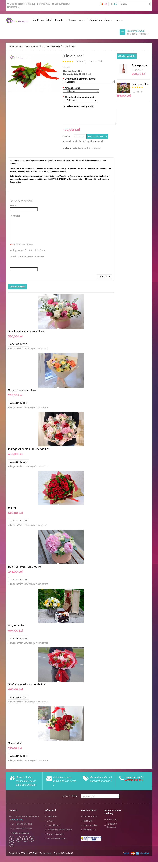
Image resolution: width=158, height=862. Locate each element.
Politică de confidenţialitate (59, 830)
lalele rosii (83, 148)
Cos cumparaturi (61, 4)
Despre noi (52, 817)
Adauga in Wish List (71, 141)
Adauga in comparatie (93, 141)
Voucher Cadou (90, 817)
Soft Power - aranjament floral (26, 331)
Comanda (13, 7)
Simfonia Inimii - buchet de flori (27, 684)
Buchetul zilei (140, 84)
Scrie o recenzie (95, 61)
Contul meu (43, 4)
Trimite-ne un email (20, 833)
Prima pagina (15, 46)
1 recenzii (80, 61)
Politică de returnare (56, 839)
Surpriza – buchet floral (22, 390)
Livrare (50, 821)
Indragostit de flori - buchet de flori (29, 449)
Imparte (66, 67)
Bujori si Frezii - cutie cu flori (25, 566)
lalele (74, 148)
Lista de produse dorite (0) (21, 4)
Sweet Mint (15, 743)
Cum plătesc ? (54, 825)
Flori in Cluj (112, 820)
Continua (104, 277)
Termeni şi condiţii (55, 834)
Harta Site (87, 821)
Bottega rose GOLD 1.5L (139, 66)
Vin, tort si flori (16, 625)
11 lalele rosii (69, 46)
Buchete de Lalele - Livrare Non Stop (42, 46)
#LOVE (12, 508)
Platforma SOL (90, 830)
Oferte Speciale (90, 825)
